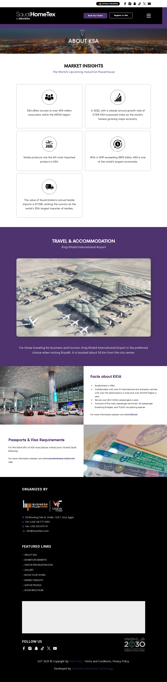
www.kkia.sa (130, 414)
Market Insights (32, 580)
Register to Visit (121, 15)
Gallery (28, 569)
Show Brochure (32, 590)
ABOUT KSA (29, 554)
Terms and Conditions (97, 661)
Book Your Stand (95, 15)
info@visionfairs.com (36, 531)
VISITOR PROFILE (31, 585)
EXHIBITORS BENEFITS (34, 559)
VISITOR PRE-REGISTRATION (37, 564)
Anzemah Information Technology (92, 668)
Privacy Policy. (121, 661)
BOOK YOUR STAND (34, 575)
